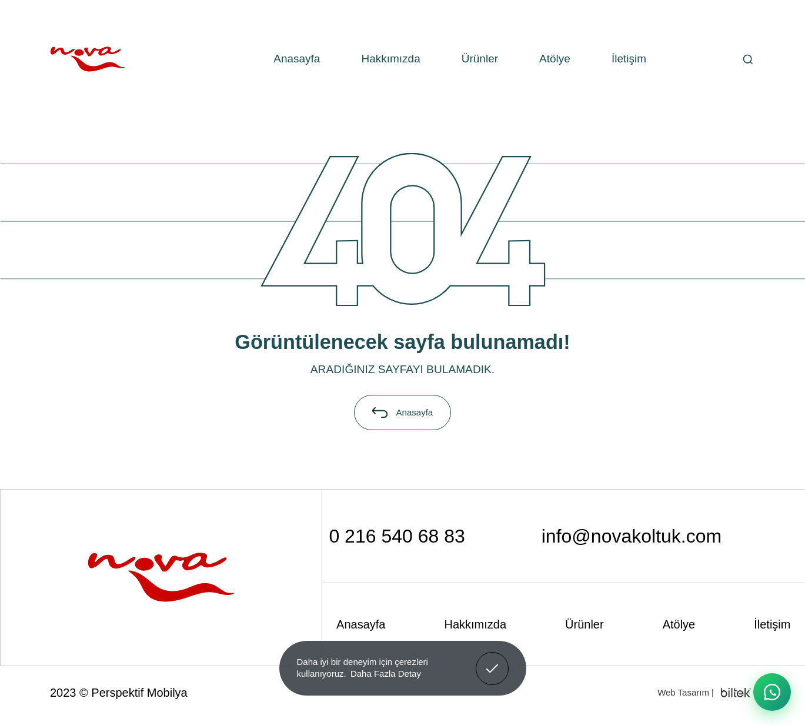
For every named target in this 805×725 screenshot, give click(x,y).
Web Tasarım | (685, 692)
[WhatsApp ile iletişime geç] (772, 692)
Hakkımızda (390, 58)
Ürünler (480, 58)
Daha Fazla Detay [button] (385, 674)
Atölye (554, 58)
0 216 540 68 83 (397, 536)
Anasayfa (296, 58)
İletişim (629, 58)
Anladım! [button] (492, 659)
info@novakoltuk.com (632, 536)
